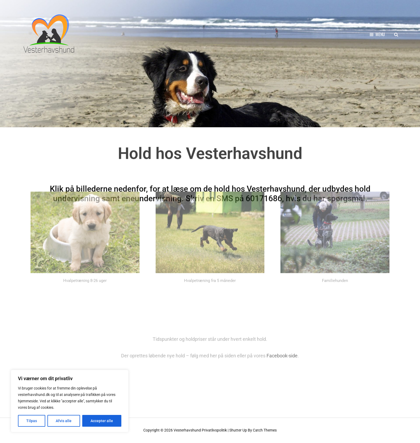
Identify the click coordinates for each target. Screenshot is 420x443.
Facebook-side (282, 348)
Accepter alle (102, 421)
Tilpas (31, 421)
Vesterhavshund (187, 430)
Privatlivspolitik (214, 430)
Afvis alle (64, 421)
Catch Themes (265, 430)
